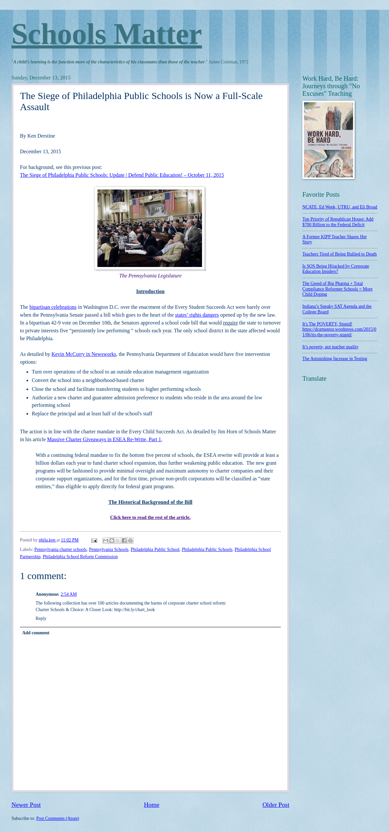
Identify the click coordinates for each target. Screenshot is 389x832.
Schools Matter (106, 34)
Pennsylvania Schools (108, 549)
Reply (41, 618)
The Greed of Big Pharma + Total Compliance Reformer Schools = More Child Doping (337, 289)
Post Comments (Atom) (57, 818)
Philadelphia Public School (155, 549)
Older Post (275, 804)
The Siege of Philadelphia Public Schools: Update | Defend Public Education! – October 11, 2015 (122, 175)
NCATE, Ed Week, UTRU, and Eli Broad (339, 207)
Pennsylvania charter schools (60, 549)
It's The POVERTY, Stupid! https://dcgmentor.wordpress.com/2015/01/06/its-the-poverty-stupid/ (339, 329)
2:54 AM (69, 594)
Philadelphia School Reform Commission (80, 556)
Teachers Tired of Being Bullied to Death (339, 254)
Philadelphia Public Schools (207, 549)
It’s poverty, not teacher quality (330, 346)
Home (151, 804)
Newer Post (26, 804)
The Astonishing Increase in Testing (334, 358)
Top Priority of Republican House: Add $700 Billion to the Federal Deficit (337, 222)
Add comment (35, 632)
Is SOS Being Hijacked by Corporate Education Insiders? (335, 269)
